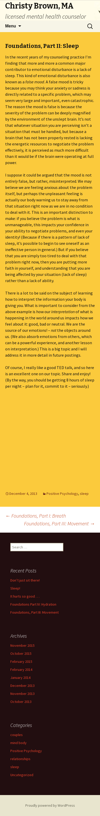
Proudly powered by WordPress (50, 805)
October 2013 (21, 701)
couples (16, 734)
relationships (20, 758)
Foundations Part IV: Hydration (33, 604)
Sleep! (15, 588)
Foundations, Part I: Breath (35, 515)
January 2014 (20, 677)
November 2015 (22, 645)
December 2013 (22, 685)
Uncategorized (21, 775)
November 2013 (22, 693)
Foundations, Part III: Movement (59, 523)
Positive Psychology (62, 493)
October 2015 (21, 653)
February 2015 (21, 661)
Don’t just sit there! (25, 580)
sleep (84, 493)
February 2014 (21, 669)
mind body (18, 742)
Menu (10, 26)
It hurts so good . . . (25, 596)
